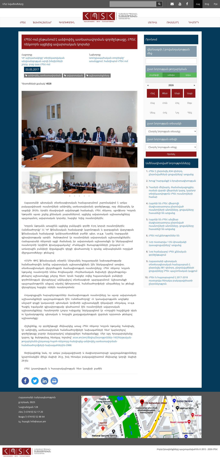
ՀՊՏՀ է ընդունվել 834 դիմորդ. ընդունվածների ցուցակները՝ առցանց (171, 173)
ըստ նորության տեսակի (164, 123)
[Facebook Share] (25, 381)
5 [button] (89, 196)
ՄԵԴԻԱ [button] (152, 22)
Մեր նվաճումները (13, 3)
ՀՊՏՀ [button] (23, 22)
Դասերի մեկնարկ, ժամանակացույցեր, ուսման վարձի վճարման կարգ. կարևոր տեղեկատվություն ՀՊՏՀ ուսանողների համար (172, 192)
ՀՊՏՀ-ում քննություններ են (164, 235)
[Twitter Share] (35, 381)
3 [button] (79, 196)
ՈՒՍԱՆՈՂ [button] (173, 22)
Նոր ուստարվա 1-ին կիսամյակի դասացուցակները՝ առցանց (168, 243)
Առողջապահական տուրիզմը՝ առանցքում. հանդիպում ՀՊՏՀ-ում (108, 59)
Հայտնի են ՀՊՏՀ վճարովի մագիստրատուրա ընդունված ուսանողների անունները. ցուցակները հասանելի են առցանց (171, 208)
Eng (207, 3)
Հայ (198, 3)
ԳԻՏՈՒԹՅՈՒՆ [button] (67, 22)
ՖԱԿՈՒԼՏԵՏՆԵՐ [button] (42, 22)
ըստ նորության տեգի (162, 139)
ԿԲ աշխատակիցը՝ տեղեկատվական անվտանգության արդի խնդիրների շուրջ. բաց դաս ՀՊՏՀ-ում (43, 61)
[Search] (159, 4)
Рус (216, 3)
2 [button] (74, 196)
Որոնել (171, 154)
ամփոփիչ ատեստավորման (43, 75)
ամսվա (171, 75)
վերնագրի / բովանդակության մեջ (168, 51)
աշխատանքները (97, 75)
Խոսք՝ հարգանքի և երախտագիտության (172, 180)
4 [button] (84, 196)
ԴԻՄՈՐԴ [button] (193, 22)
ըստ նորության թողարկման (167, 69)
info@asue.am (38, 421)
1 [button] (69, 196)
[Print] (54, 381)
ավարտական (73, 75)
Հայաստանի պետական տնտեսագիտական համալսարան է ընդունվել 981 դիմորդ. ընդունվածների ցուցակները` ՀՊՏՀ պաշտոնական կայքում (173, 266)
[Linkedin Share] (44, 381)
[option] (79, 127)
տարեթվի (154, 75)
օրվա (188, 75)
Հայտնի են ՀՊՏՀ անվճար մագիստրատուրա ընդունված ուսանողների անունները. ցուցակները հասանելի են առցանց (171, 224)
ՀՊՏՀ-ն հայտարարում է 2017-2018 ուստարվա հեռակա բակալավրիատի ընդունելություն (171, 280)
